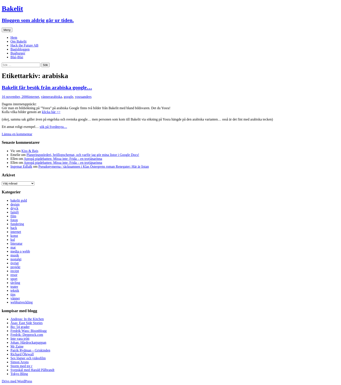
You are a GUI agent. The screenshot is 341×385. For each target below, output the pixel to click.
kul (12, 239)
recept (14, 271)
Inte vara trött (19, 338)
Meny (7, 30)
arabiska (56, 97)
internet (33, 97)
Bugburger (17, 53)
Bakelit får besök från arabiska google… (47, 87)
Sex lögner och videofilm (28, 358)
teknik (14, 290)
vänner (45, 97)
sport (13, 279)
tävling (15, 283)
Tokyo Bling (19, 374)
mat (13, 247)
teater (14, 286)
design (15, 204)
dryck (14, 208)
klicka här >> (51, 112)
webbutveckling (21, 302)
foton (14, 220)
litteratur (16, 243)
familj (14, 212)
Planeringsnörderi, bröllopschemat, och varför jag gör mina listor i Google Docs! (83, 155)
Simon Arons (19, 362)
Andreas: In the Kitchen (27, 319)
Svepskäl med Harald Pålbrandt (32, 370)
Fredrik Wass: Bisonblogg (28, 331)
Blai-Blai (16, 57)
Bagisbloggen (20, 49)
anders (87, 97)
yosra (79, 97)
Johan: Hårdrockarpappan (28, 342)
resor (13, 275)
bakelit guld (18, 200)
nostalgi (16, 259)
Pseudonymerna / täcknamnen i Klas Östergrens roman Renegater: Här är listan (93, 166)
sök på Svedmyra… (53, 127)
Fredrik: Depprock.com (26, 334)
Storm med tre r (21, 366)
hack (13, 228)
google (68, 97)
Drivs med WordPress (17, 381)
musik (14, 255)
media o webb (20, 251)
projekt (15, 267)
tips (12, 294)
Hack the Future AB (24, 45)
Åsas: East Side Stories (26, 323)
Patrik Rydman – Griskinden (30, 350)
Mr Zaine (16, 346)
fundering (17, 224)
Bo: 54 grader (20, 327)
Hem (13, 37)
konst (14, 236)
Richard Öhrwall (22, 354)
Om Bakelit (18, 41)
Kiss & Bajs (30, 151)
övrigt (14, 263)
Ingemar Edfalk (21, 166)
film (13, 216)
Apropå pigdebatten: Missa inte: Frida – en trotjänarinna (63, 159)
